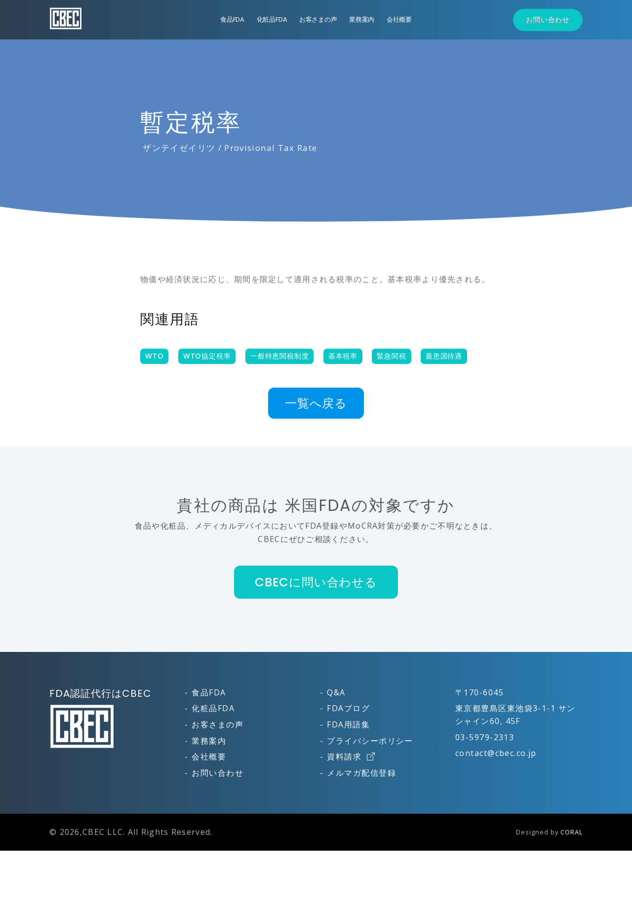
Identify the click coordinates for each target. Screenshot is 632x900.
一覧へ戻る (316, 403)
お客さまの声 (318, 19)
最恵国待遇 (444, 356)
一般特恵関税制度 (279, 356)
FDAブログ (348, 708)
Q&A (336, 692)
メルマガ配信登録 (361, 772)
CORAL (571, 832)
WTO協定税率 (207, 356)
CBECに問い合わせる (316, 582)
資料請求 (351, 756)
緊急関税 (391, 356)
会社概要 (399, 19)
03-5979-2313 (484, 737)
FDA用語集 (348, 724)
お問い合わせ (548, 20)
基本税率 (342, 356)
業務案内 (361, 19)
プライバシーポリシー (370, 740)
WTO (154, 356)
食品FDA (232, 19)
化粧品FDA (272, 19)
